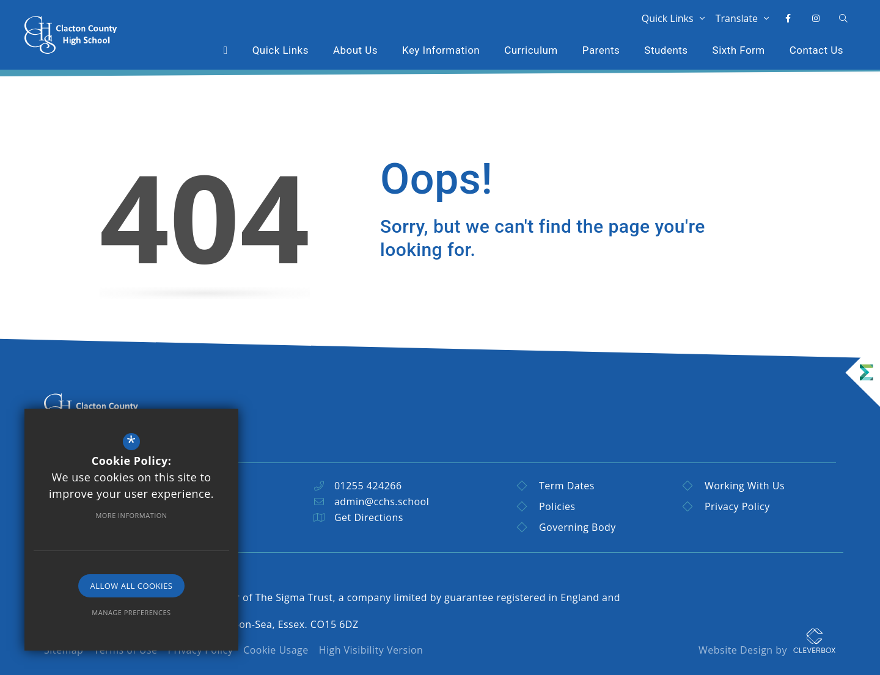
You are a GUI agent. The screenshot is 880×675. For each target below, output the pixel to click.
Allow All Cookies (131, 585)
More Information (131, 515)
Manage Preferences (131, 612)
